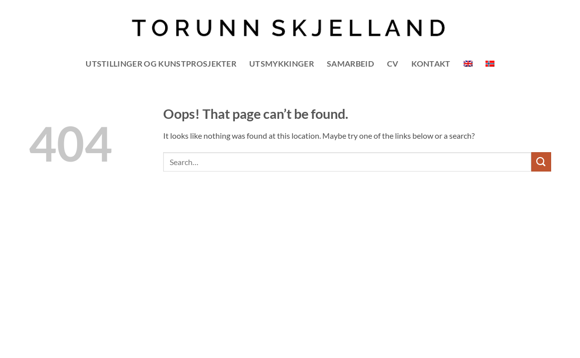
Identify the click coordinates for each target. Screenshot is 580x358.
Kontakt (431, 63)
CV (392, 63)
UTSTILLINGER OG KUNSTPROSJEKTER (161, 63)
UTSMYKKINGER (281, 63)
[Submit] (541, 162)
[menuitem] (468, 64)
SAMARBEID (350, 63)
